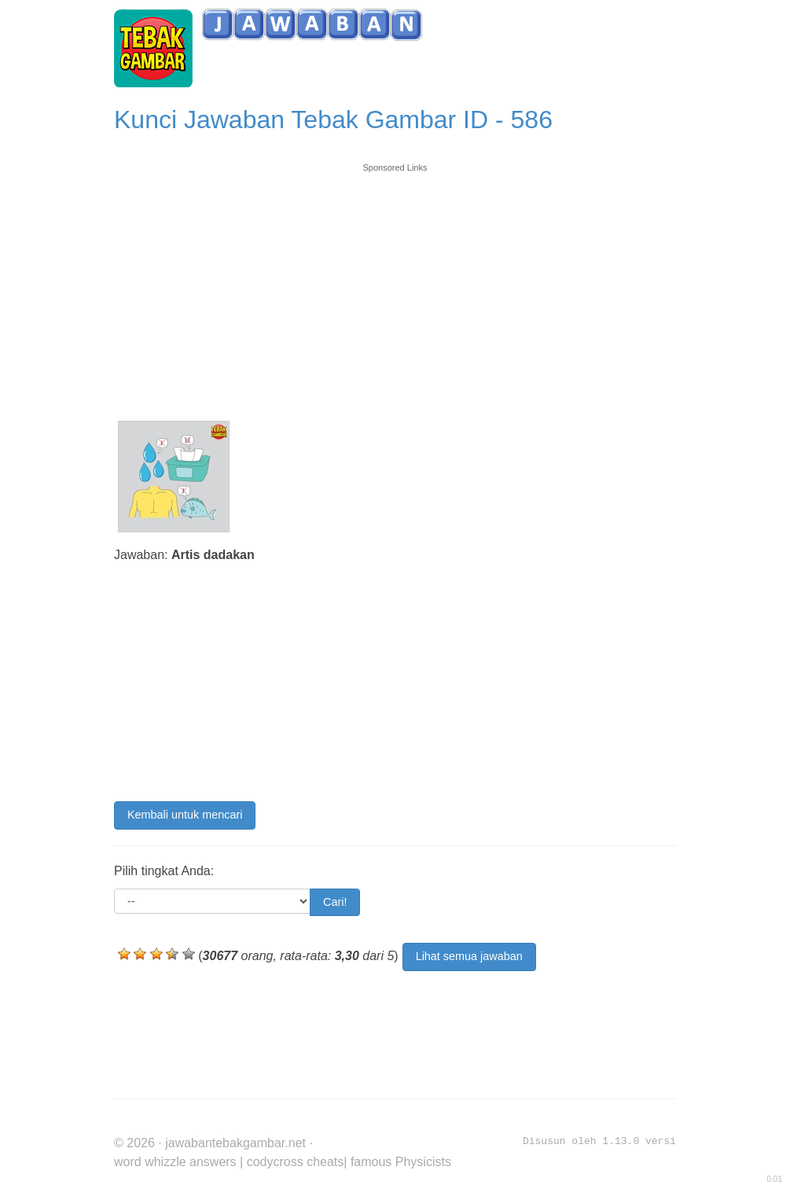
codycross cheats (295, 1161)
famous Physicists (401, 1161)
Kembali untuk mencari (184, 814)
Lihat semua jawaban (469, 956)
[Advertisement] (395, 285)
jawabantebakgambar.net (235, 1143)
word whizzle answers (175, 1161)
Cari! (335, 902)
